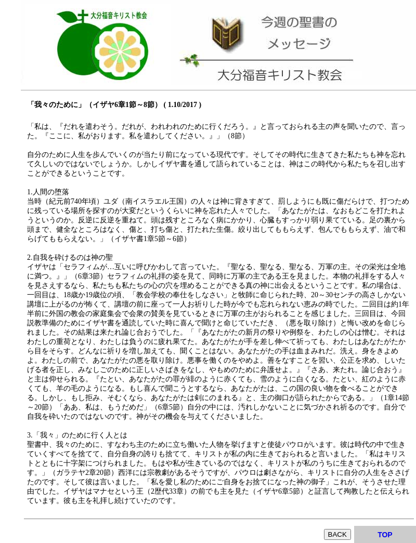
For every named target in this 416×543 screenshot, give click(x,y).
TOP (385, 535)
